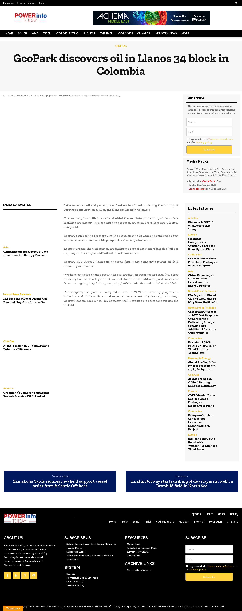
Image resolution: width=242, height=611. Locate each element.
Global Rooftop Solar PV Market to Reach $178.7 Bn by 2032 (202, 365)
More (185, 33)
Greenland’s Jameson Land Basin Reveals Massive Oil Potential (26, 394)
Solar (22, 33)
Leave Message (197, 188)
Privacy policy (204, 142)
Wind (35, 33)
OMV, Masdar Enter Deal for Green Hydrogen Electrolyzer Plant (202, 400)
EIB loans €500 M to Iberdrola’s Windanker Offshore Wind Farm (202, 444)
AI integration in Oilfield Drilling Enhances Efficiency (26, 347)
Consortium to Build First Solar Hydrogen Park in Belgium (202, 262)
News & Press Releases (17, 294)
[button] (236, 3)
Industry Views (166, 33)
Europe (192, 235)
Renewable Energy (199, 358)
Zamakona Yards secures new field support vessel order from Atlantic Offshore (60, 483)
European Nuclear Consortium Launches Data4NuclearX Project (201, 422)
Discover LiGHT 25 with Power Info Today (200, 225)
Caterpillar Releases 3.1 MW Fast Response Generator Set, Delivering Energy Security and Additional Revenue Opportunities (203, 322)
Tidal (47, 33)
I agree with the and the (210, 141)
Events (21, 2)
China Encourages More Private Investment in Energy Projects (25, 253)
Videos (32, 2)
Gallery (43, 2)
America (8, 388)
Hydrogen (125, 33)
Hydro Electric (66, 33)
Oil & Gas (143, 33)
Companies (195, 254)
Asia (5, 247)
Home (9, 33)
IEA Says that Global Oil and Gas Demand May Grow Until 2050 (25, 300)
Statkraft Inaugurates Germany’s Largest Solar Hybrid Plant (201, 244)
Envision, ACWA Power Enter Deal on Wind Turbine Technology (202, 347)
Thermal (106, 33)
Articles (193, 218)
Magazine (8, 2)
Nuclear (89, 33)
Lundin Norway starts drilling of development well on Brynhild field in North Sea (181, 483)
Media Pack (208, 181)
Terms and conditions (220, 139)
